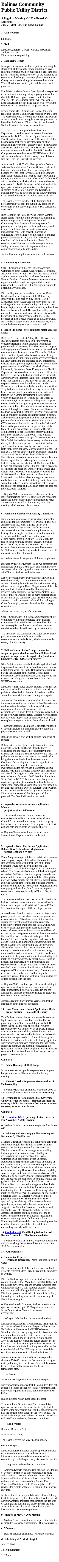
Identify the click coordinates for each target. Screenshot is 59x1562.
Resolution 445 (14, 1117)
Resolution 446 (13, 1232)
